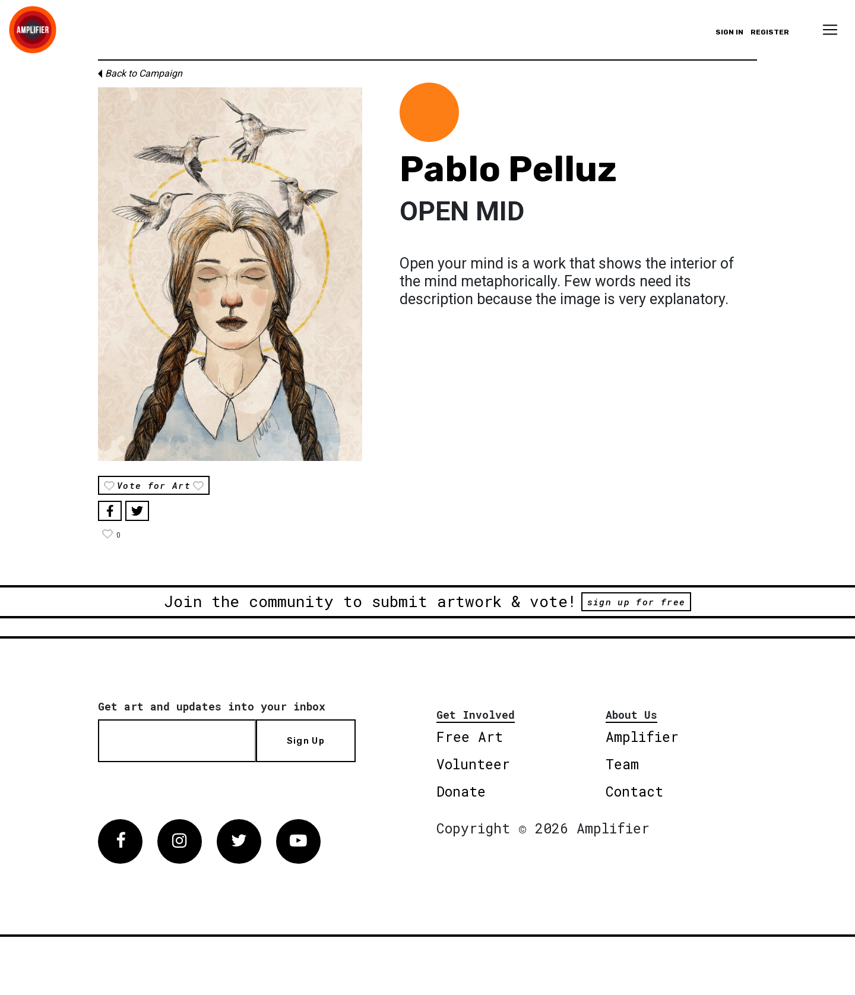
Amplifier (642, 737)
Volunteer (473, 764)
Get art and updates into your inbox (211, 706)
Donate (461, 791)
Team (622, 764)
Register (769, 32)
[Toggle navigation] (830, 29)
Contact (634, 791)
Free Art (469, 737)
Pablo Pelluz (508, 169)
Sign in (729, 32)
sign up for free (636, 602)
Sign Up (306, 740)
